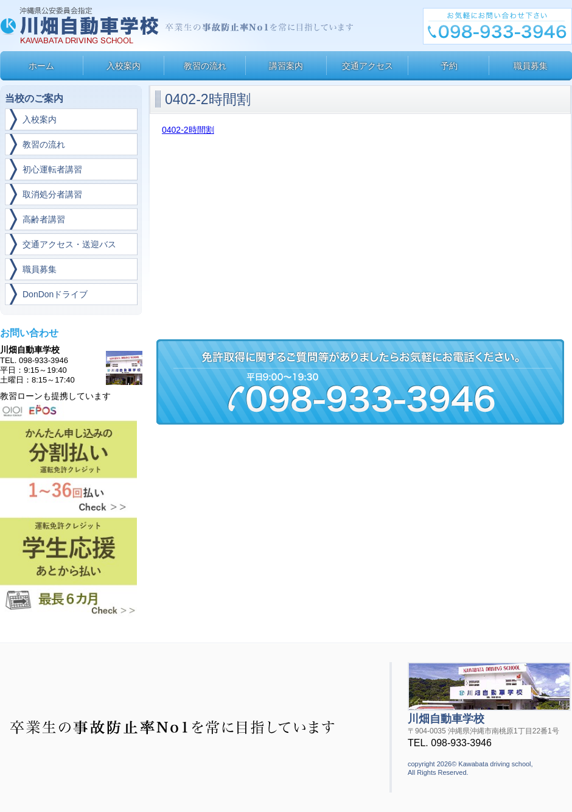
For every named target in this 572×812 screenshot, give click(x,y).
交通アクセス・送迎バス (69, 244)
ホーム (41, 66)
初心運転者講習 (52, 169)
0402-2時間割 (188, 130)
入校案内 (123, 66)
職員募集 (531, 66)
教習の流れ (205, 66)
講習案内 (286, 66)
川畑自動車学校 (81, 26)
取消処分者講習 (52, 194)
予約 (449, 66)
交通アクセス (367, 66)
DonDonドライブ (55, 294)
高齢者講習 (44, 219)
